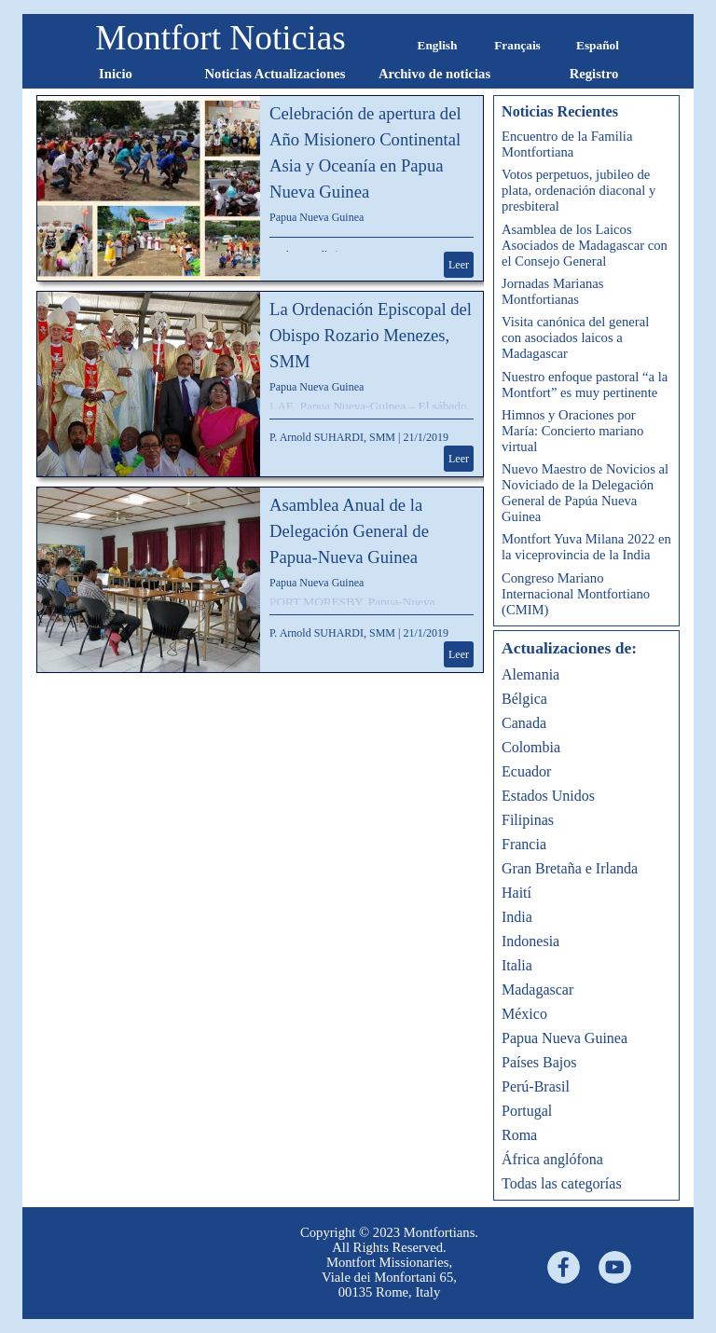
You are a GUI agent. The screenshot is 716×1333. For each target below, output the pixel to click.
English (438, 45)
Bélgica (524, 699)
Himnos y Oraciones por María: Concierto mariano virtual (572, 430)
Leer (458, 264)
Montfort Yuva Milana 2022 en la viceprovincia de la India (586, 546)
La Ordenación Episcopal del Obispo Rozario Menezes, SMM (370, 335)
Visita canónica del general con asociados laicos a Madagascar (575, 337)
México (524, 1014)
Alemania (530, 674)
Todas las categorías (562, 1183)
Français (517, 45)
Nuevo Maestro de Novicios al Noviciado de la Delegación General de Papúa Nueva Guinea (585, 492)
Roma (519, 1135)
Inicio (115, 73)
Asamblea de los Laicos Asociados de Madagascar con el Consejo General (585, 245)
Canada (524, 723)
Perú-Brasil (536, 1086)
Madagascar (537, 989)
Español (597, 45)
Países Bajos (539, 1062)
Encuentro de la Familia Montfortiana (567, 144)
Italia (517, 965)
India (517, 917)
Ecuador (526, 771)
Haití (516, 892)
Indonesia (530, 941)
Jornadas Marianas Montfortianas (552, 291)
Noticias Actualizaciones (274, 73)
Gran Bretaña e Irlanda (570, 868)
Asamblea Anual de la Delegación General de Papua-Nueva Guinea (349, 531)
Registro (594, 73)
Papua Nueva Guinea (316, 217)
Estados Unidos (548, 796)
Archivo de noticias (434, 73)
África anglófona (552, 1159)
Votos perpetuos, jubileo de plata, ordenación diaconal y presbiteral (578, 190)
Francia (524, 844)
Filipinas (528, 820)
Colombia (531, 747)
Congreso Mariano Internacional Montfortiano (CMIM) (576, 593)
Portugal (527, 1111)
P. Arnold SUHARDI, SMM (332, 437)
